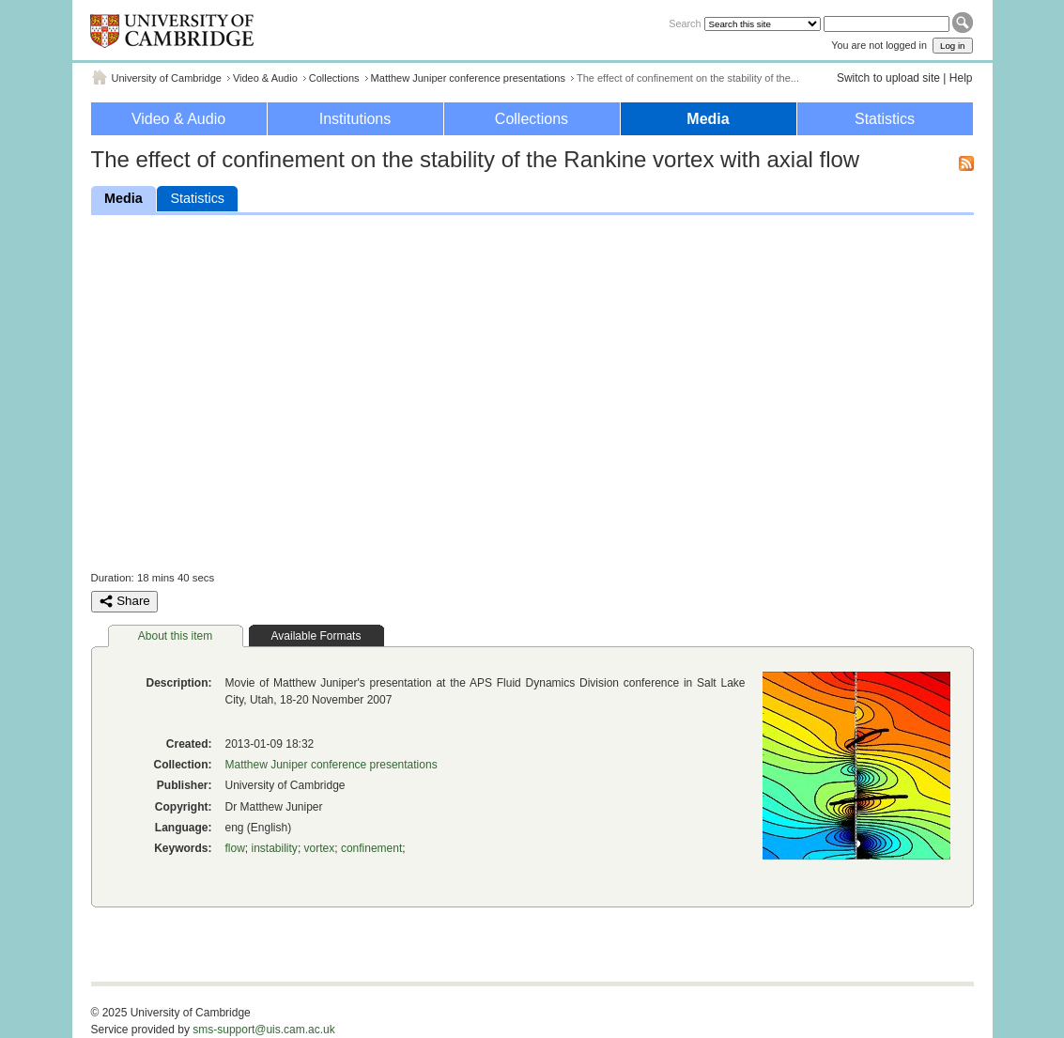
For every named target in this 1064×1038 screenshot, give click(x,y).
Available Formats (316, 636)
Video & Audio (265, 78)
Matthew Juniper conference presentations (468, 78)
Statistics (885, 119)
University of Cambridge (167, 78)
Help (961, 78)
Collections (334, 78)
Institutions (355, 119)
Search (685, 23)
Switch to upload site (888, 78)
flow (235, 848)
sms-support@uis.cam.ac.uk (264, 1029)
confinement (371, 848)
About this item (175, 636)
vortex (319, 848)
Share (124, 601)
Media (707, 119)
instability (275, 848)
